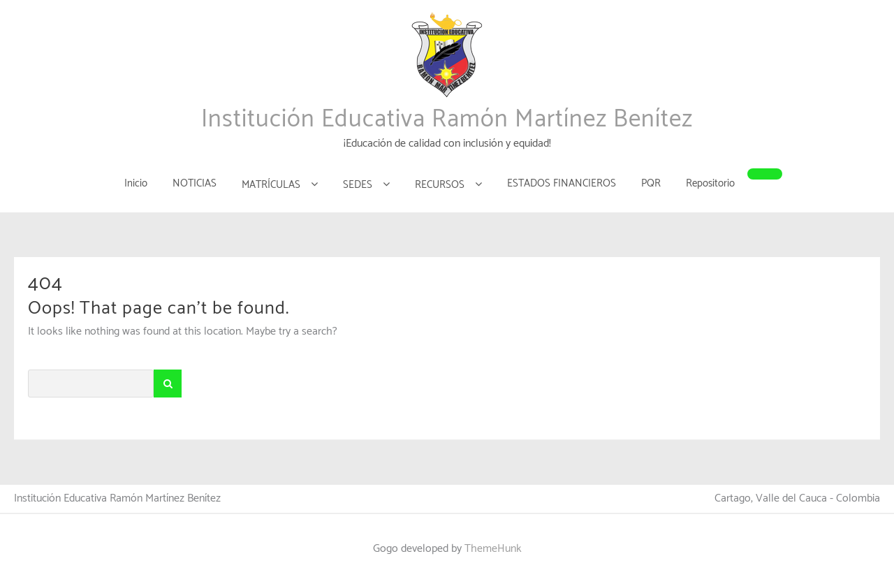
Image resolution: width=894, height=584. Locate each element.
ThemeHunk (493, 548)
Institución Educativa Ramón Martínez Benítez (447, 119)
